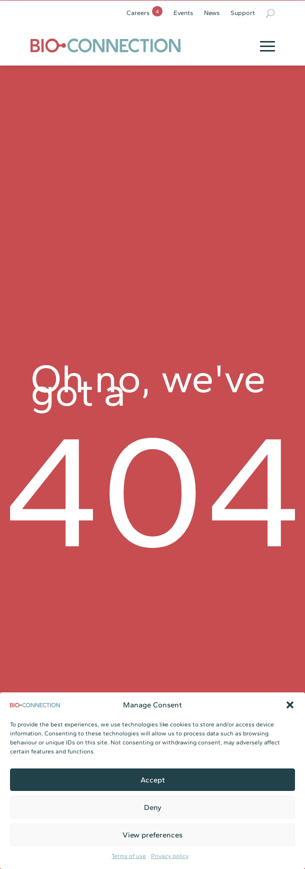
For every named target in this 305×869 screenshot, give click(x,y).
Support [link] (242, 13)
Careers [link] (138, 13)
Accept (152, 779)
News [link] (212, 13)
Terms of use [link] (129, 855)
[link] (105, 45)
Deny (153, 807)
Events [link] (183, 13)
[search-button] (270, 13)
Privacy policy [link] (169, 855)
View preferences (152, 834)
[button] (290, 705)
